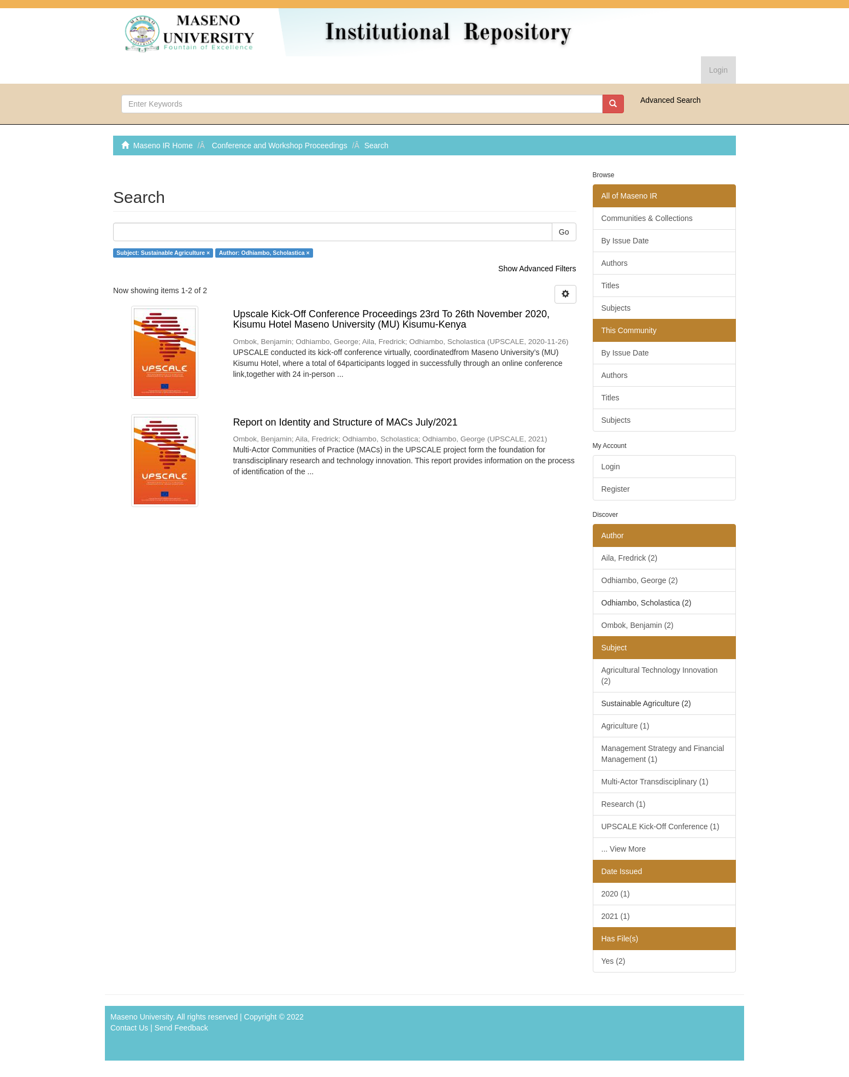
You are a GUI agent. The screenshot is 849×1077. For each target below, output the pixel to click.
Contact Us (129, 1027)
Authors (615, 263)
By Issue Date (625, 240)
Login (611, 466)
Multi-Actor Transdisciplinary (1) (655, 781)
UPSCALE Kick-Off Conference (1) (661, 826)
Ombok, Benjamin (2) (638, 625)
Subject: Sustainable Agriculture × (163, 252)
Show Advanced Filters (537, 268)
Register (616, 489)
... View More (624, 849)
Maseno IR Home (163, 145)
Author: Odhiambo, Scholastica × (264, 252)
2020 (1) (616, 893)
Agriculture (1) (626, 725)
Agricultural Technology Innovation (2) (660, 675)
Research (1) (624, 804)
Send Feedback (181, 1027)
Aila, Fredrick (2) (630, 558)
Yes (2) (614, 961)
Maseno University (141, 1016)
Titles (611, 285)
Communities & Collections (647, 218)
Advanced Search (670, 100)
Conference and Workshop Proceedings (279, 145)
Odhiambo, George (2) (640, 580)
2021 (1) (616, 916)
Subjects (616, 308)
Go (564, 232)
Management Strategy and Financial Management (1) (663, 754)
